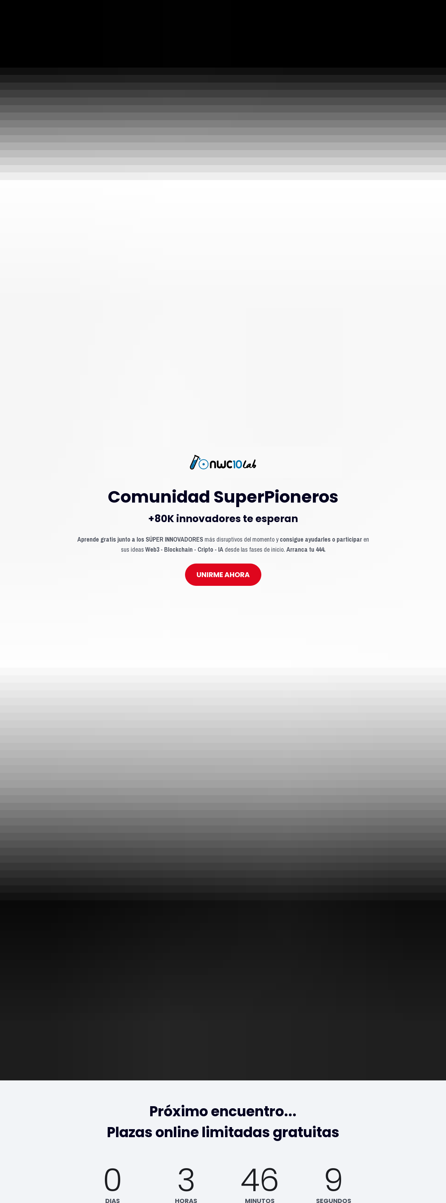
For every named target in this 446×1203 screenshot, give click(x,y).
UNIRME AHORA (223, 485)
